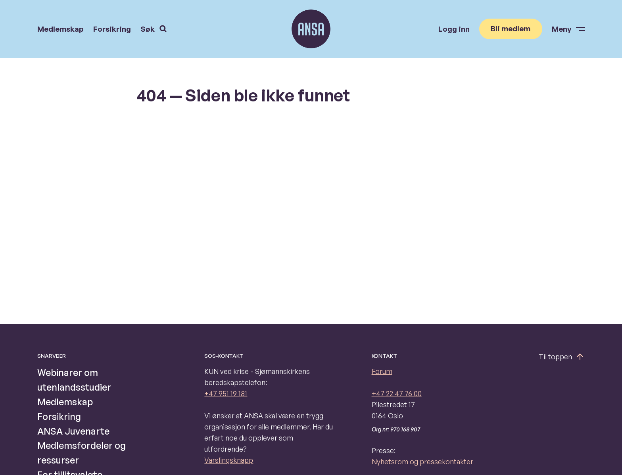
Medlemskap (60, 29)
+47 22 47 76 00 (397, 393)
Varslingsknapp (228, 460)
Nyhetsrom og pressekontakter (422, 461)
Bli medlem (510, 28)
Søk (153, 29)
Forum (382, 371)
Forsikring (112, 29)
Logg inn (454, 29)
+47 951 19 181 (225, 393)
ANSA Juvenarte (73, 431)
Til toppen (562, 356)
